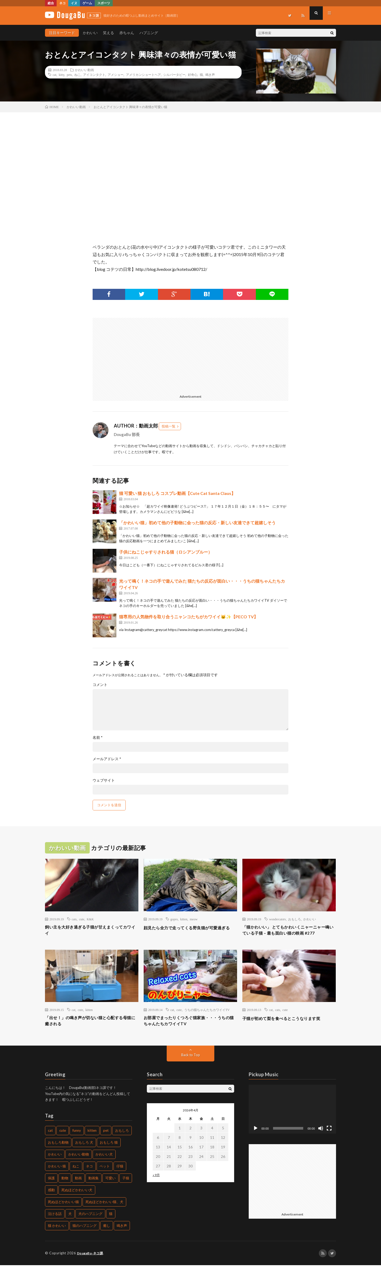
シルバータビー (174, 74)
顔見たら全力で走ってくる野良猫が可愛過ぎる (190, 931)
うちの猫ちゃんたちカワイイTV (207, 1018)
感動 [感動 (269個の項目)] (51, 1201)
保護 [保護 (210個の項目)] (51, 1189)
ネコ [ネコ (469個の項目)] (89, 1177)
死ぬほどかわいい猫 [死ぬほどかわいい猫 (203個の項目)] (63, 1213)
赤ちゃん (126, 32)
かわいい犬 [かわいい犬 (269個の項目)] (104, 1165)
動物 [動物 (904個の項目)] (64, 1189)
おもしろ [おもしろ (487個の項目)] (122, 1141)
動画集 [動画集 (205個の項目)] (93, 1189)
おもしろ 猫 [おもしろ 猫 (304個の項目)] (109, 1153)
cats (74, 919)
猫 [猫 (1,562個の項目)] (110, 1225)
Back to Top (191, 1065)
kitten (183, 919)
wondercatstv (277, 919)
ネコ (62, 3)
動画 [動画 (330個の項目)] (78, 1189)
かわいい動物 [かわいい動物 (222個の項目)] (78, 1165)
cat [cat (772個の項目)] (50, 1141)
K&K (90, 919)
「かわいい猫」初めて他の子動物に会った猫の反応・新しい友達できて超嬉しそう (197, 522)
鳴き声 (210, 74)
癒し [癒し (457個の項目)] (106, 1237)
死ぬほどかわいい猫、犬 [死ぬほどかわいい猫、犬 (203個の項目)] (104, 1213)
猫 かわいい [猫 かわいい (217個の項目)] (57, 1237)
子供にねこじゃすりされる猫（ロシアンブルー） (165, 551)
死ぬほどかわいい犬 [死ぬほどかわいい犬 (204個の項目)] (76, 1201)
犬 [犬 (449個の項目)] (70, 1225)
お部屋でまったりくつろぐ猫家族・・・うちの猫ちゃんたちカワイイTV (190, 1030)
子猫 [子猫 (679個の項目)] (125, 1189)
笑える (108, 32)
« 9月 (156, 1186)
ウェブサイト (104, 780)
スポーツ (103, 3)
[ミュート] (320, 1139)
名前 (98, 737)
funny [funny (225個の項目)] (76, 1141)
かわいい (90, 32)
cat (54, 74)
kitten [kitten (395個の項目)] (92, 1141)
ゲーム (87, 3)
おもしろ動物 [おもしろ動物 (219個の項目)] (58, 1153)
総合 (51, 3)
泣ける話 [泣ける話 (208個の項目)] (55, 1225)
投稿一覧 (168, 426)
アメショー (116, 74)
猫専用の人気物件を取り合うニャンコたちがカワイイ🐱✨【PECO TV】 (188, 616)
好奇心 (192, 74)
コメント (100, 684)
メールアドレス (107, 759)
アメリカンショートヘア (143, 74)
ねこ (77, 74)
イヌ (74, 3)
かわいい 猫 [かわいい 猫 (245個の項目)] (57, 1177)
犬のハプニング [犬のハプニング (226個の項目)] (90, 1225)
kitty (61, 74)
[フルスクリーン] (329, 1139)
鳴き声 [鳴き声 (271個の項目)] (122, 1237)
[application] (292, 1120)
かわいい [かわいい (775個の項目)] (55, 1165)
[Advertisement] (139, 355)
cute (81, 919)
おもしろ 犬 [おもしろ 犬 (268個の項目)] (84, 1153)
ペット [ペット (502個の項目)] (104, 1177)
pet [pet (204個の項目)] (105, 1141)
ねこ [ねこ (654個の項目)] (75, 1177)
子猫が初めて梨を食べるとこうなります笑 (288, 1027)
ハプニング (148, 32)
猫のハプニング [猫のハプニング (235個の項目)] (84, 1237)
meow (193, 919)
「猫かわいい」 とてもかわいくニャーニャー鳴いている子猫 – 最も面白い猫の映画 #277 (288, 935)
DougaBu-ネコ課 (91, 1264)
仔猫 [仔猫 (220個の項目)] (119, 1177)
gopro (174, 919)
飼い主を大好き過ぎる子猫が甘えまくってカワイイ (91, 931)
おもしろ (294, 919)
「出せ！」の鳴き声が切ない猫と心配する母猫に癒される (91, 1030)
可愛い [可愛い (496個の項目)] (110, 1189)
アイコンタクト (94, 74)
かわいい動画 (84, 69)
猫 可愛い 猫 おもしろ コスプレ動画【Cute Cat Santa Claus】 (177, 493)
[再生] (255, 1139)
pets (69, 74)
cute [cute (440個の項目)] (62, 1141)
